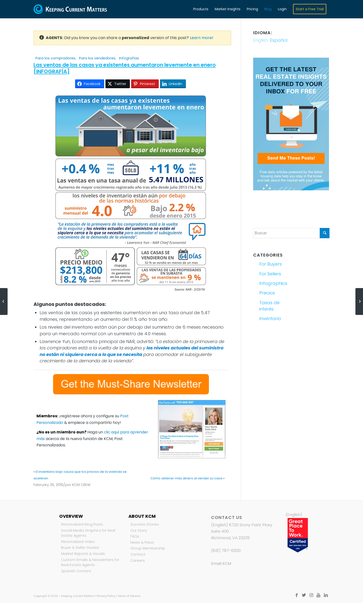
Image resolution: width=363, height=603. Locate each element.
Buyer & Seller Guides (80, 547)
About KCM (142, 516)
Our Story (138, 530)
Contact (137, 554)
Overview (71, 516)
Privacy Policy (106, 596)
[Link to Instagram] (311, 595)
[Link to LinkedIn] (325, 595)
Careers (137, 560)
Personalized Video (78, 541)
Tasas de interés (269, 306)
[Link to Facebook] (296, 595)
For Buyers (270, 264)
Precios (267, 293)
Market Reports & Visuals (83, 553)
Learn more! (201, 38)
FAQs (134, 536)
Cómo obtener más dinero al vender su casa (186, 478)
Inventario (270, 318)
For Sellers (270, 274)
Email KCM (221, 563)
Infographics (273, 283)
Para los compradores (55, 58)
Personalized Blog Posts (82, 524)
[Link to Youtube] (318, 595)
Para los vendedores (97, 58)
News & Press (142, 542)
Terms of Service (128, 596)
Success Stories (144, 524)
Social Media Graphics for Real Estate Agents (88, 533)
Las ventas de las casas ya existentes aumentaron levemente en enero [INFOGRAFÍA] (125, 68)
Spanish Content (76, 571)
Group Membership (147, 548)
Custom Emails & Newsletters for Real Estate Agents (90, 562)
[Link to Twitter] (303, 595)
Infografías (129, 58)
